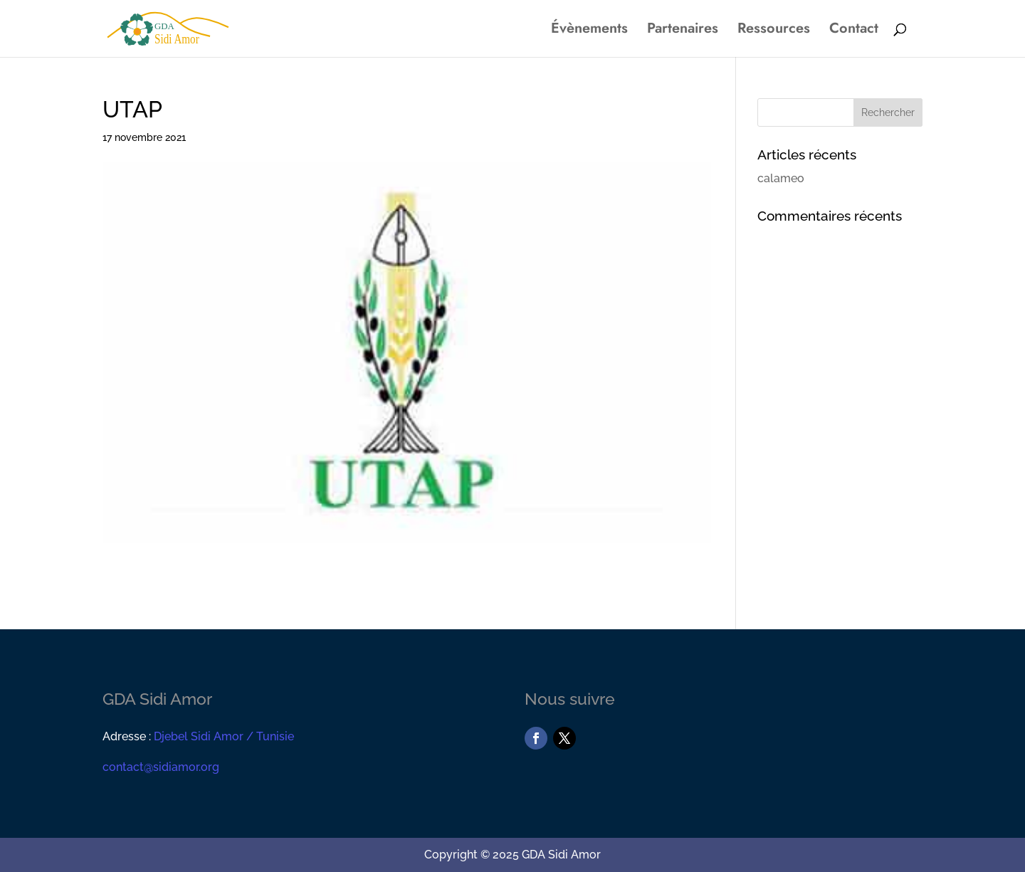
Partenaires (682, 30)
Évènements (589, 30)
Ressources (773, 30)
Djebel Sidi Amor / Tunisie (224, 736)
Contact (853, 30)
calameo (780, 178)
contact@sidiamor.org (160, 767)
